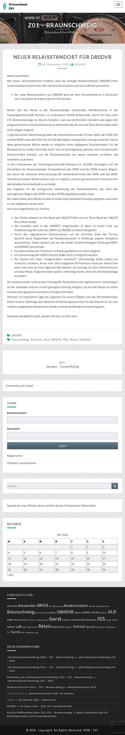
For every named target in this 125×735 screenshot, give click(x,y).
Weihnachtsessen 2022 (82, 687)
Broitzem (37, 339)
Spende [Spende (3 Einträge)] (91, 626)
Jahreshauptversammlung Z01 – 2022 (30, 680)
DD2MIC (80, 64)
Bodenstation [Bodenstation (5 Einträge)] (76, 605)
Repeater (85, 339)
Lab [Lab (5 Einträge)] (19, 626)
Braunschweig (20, 339)
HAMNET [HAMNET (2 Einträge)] (66, 620)
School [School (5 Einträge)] (79, 626)
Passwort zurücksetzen (21, 463)
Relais (73, 339)
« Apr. (10, 575)
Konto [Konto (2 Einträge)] (115, 620)
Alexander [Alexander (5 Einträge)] (27, 605)
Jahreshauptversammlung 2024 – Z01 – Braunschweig (40, 657)
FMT (65, 339)
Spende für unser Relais (21, 505)
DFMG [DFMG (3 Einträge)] (95, 612)
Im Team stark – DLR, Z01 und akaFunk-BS (46, 706)
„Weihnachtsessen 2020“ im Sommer (51, 693)
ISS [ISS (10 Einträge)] (101, 618)
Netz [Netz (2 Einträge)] (25, 627)
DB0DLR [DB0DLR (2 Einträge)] (53, 613)
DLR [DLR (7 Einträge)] (112, 612)
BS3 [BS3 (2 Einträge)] (47, 613)
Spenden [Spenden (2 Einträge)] (100, 627)
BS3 (46, 339)
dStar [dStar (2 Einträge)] (32, 620)
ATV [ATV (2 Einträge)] (50, 606)
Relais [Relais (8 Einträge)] (45, 626)
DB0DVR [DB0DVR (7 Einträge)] (65, 612)
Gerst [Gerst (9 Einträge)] (55, 619)
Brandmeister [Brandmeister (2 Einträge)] (102, 606)
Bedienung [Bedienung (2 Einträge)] (58, 606)
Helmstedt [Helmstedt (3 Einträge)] (77, 619)
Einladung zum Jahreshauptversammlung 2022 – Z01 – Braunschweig (49, 677)
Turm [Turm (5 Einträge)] (15, 632)
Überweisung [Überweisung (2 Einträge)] (31, 632)
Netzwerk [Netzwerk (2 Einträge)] (33, 627)
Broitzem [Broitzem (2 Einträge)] (39, 613)
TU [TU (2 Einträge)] (8, 632)
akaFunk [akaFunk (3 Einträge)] (12, 606)
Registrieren (15, 455)
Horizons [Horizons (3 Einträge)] (91, 619)
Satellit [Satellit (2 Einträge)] (68, 627)
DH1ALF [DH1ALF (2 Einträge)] (103, 613)
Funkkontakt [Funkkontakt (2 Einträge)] (42, 620)
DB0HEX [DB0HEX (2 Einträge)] (78, 613)
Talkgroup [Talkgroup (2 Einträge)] (110, 627)
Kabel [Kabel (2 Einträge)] (108, 620)
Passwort (13, 428)
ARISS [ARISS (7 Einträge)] (42, 605)
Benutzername (17, 413)
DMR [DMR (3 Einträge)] (10, 619)
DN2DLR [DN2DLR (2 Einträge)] (17, 620)
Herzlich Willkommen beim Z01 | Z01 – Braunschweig (39, 712)
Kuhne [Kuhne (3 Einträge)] (11, 626)
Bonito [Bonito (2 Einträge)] (92, 606)
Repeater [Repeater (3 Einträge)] (58, 626)
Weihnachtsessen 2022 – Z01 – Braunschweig (35, 687)
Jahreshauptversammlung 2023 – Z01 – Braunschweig (40, 667)
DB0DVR (16, 335)
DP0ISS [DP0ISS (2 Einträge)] (25, 620)
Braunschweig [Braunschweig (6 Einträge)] (21, 611)
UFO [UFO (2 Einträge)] (23, 632)
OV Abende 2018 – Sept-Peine (37, 699)
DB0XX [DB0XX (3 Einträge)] (86, 612)
